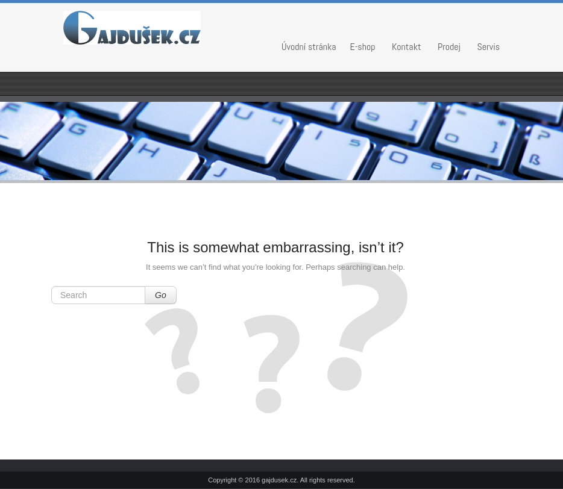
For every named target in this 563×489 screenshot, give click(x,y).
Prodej (449, 46)
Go (160, 295)
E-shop (363, 46)
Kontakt (406, 46)
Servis (488, 46)
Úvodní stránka (309, 46)
